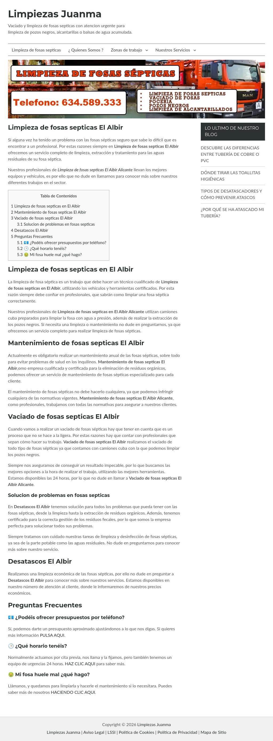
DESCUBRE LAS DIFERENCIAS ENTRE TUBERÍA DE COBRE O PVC (230, 154)
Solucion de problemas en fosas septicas (56, 224)
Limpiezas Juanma (55, 14)
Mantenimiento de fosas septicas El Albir (48, 212)
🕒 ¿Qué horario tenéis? (41, 248)
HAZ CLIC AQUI (80, 663)
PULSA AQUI (52, 635)
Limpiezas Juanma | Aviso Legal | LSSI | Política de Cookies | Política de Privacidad (122, 732)
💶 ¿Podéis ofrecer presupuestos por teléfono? (61, 242)
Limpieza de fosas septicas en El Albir (45, 206)
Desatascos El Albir (29, 230)
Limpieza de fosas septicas (36, 49)
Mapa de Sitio (213, 732)
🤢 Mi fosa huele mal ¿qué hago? (49, 254)
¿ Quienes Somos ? (85, 49)
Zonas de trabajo (126, 49)
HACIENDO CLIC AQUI (73, 692)
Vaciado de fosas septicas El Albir (42, 218)
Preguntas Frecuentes (32, 236)
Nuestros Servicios (172, 49)
